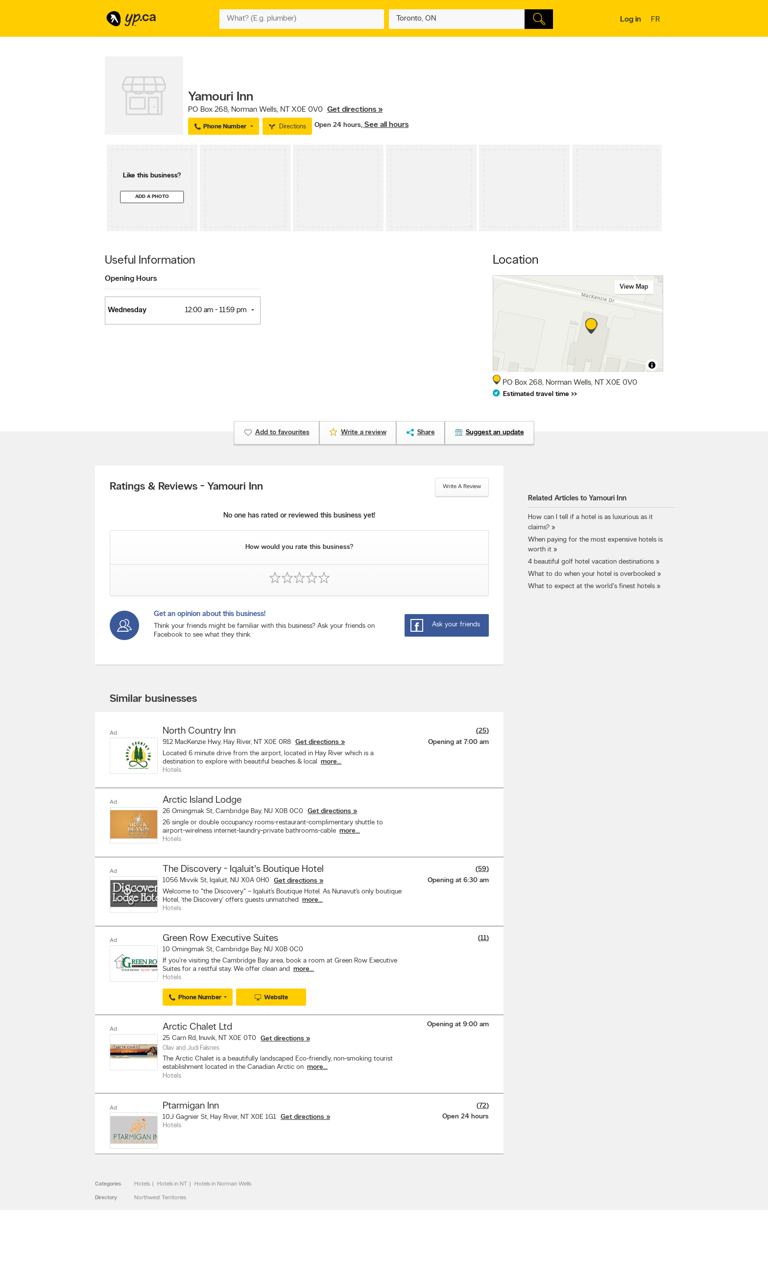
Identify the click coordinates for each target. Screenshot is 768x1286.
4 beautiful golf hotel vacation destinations (591, 562)
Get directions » (355, 110)
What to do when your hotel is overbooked (591, 574)
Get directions (317, 742)
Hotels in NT (172, 1182)
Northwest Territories (160, 1196)
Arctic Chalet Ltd (197, 1026)
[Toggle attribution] (652, 365)
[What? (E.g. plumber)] (301, 19)
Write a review (462, 487)
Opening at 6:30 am (458, 879)
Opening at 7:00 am (458, 742)
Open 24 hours (337, 125)
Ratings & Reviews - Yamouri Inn (186, 487)
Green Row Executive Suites (220, 937)
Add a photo (152, 196)
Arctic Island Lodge (202, 800)
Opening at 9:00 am (458, 1023)
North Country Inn (199, 731)
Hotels (142, 1182)
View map (634, 287)
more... (331, 762)
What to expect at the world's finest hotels (591, 586)
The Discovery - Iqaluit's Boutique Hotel (243, 869)
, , (285, 110)
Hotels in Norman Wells (222, 1182)
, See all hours (384, 125)
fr (656, 20)
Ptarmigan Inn (191, 1104)
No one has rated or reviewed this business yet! (299, 515)
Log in (630, 20)
